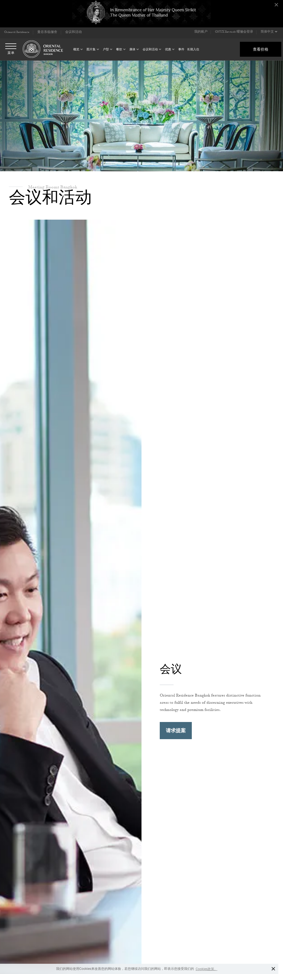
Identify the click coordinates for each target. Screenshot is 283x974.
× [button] (273, 969)
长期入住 (193, 49)
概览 (76, 49)
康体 (132, 49)
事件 (181, 49)
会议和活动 (150, 49)
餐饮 (119, 49)
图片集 (91, 49)
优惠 (168, 49)
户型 (106, 49)
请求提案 (176, 730)
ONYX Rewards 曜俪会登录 (234, 32)
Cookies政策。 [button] (207, 969)
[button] (269, 32)
